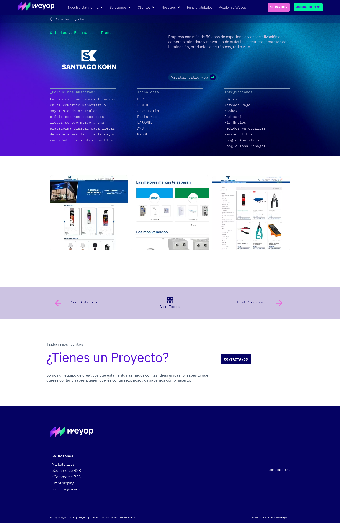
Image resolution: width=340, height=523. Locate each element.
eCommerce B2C (66, 476)
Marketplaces (63, 464)
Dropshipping (63, 483)
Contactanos (236, 359)
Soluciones (62, 456)
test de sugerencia (66, 489)
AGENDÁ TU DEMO (308, 7)
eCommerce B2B (66, 470)
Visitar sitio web (193, 77)
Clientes (58, 32)
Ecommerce (84, 32)
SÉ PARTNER (278, 7)
